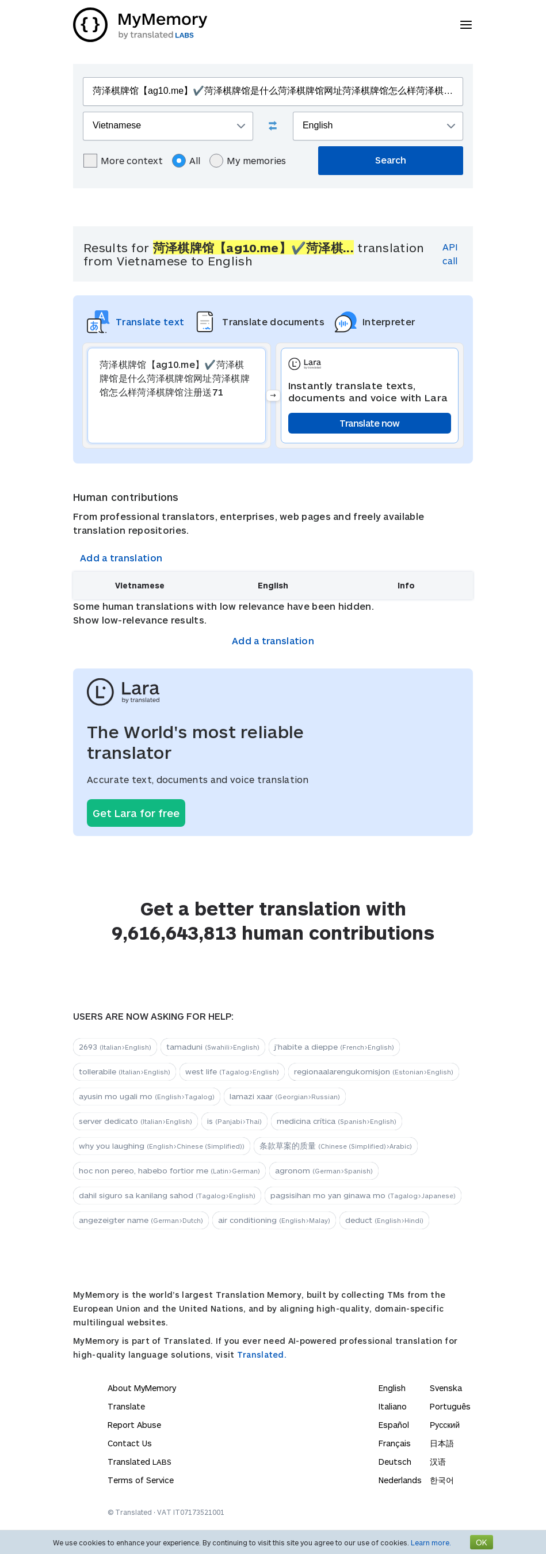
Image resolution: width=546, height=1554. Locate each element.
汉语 (438, 1461)
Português (450, 1406)
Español (394, 1425)
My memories (247, 161)
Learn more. (431, 1542)
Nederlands (400, 1480)
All (186, 161)
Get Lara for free (136, 813)
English (392, 1388)
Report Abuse (134, 1425)
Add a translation (121, 557)
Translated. (262, 1354)
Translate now (369, 422)
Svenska (446, 1388)
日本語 (442, 1443)
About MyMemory (142, 1388)
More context (123, 161)
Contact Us (130, 1443)
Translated (139, 1461)
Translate (126, 1406)
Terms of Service (141, 1480)
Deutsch (395, 1461)
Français (395, 1443)
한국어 (442, 1480)
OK (481, 1542)
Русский (445, 1425)
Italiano (393, 1406)
